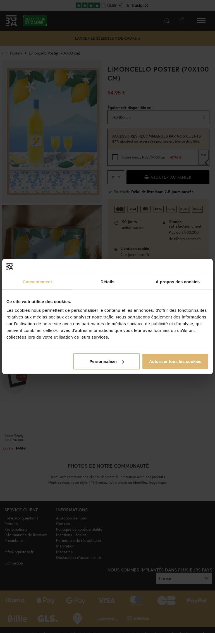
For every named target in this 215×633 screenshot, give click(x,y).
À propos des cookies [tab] (178, 281)
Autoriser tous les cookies (175, 361)
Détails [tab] (107, 281)
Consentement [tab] (37, 281)
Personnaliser (106, 361)
